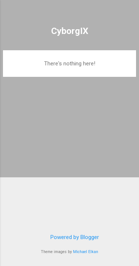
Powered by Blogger (69, 237)
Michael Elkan (85, 251)
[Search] (128, 15)
